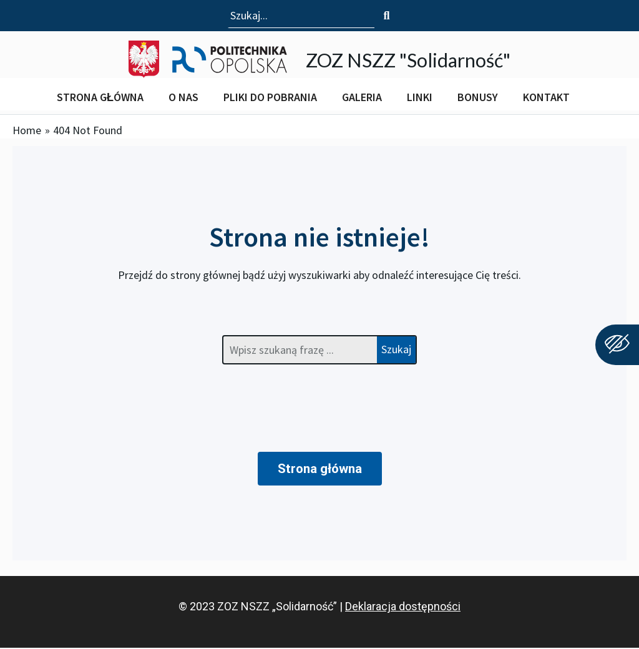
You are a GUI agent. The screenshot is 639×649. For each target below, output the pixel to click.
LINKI (419, 97)
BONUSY (477, 97)
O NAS (183, 97)
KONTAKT (546, 97)
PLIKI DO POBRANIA (270, 97)
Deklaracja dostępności (403, 607)
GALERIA (362, 97)
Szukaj (396, 349)
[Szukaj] (386, 15)
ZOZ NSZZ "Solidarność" (408, 58)
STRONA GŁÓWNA (100, 97)
